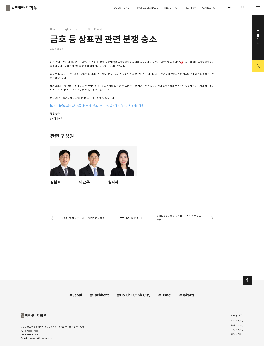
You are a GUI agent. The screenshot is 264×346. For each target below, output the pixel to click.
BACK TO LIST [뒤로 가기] (132, 218)
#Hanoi (165, 295)
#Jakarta (187, 295)
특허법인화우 (237, 321)
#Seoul (75, 295)
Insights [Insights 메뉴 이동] (170, 7)
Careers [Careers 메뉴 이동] (208, 7)
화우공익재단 (237, 334)
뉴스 (77, 29)
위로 (247, 280)
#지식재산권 (56, 118)
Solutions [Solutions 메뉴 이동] (121, 7)
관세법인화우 (237, 325)
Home (53, 29)
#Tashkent (99, 295)
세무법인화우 (237, 329)
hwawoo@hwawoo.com (41, 338)
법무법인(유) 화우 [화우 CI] (21, 8)
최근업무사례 (95, 29)
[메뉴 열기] (258, 7)
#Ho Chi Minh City (133, 295)
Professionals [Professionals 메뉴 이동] (147, 7)
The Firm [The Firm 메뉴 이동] (189, 7)
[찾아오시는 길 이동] (242, 8)
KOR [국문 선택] (230, 7)
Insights (66, 29)
